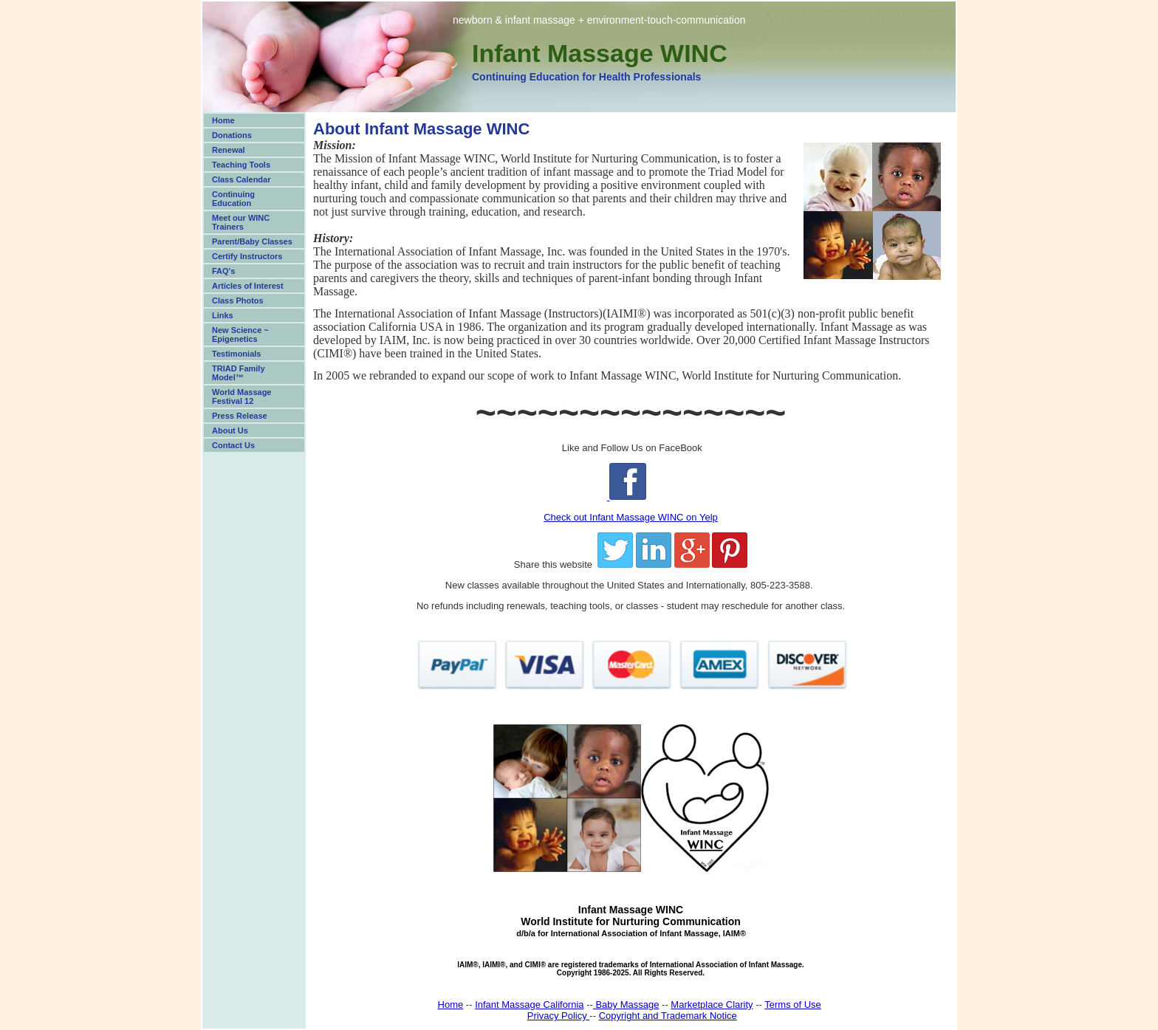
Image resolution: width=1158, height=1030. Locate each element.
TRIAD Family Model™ (238, 373)
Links (222, 315)
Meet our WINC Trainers (241, 222)
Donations (232, 135)
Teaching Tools (241, 164)
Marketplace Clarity (712, 1004)
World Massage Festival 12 (242, 396)
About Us (230, 430)
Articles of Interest (248, 285)
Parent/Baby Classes (252, 241)
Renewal (228, 149)
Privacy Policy (558, 1015)
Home (223, 120)
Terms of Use (792, 1004)
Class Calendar (241, 179)
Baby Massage (626, 1004)
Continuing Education (233, 198)
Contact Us (233, 445)
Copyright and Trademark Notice (668, 1015)
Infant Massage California (529, 1004)
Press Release (239, 415)
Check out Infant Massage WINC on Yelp (631, 517)
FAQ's (223, 271)
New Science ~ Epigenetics (240, 334)
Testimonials (236, 353)
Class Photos (238, 300)
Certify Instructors (247, 256)
